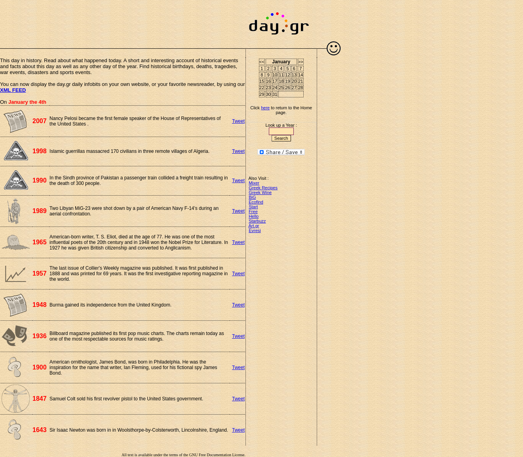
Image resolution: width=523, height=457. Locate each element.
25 (281, 87)
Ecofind (256, 202)
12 (287, 74)
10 (274, 74)
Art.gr (254, 225)
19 (287, 81)
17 (274, 81)
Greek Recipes (263, 187)
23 (268, 87)
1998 (39, 151)
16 (268, 81)
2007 (39, 121)
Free (253, 211)
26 (287, 87)
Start (253, 206)
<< (261, 61)
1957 (39, 273)
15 (261, 81)
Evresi (255, 230)
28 (300, 87)
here (265, 107)
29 (261, 94)
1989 (39, 211)
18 (281, 81)
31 (274, 94)
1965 (39, 242)
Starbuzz (257, 221)
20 (294, 81)
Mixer (254, 183)
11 (281, 74)
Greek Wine (260, 192)
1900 (39, 367)
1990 (39, 180)
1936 (39, 336)
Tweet (238, 121)
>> (300, 61)
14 (300, 74)
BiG (252, 197)
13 (294, 74)
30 (268, 94)
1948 (39, 304)
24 (274, 87)
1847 (39, 398)
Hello (254, 216)
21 (300, 81)
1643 (39, 430)
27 (294, 87)
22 (261, 87)
